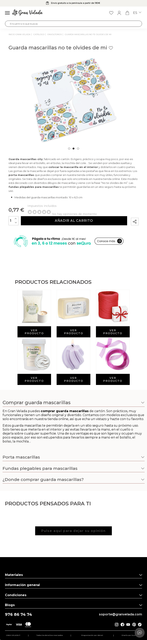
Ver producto (34, 332)
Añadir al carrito (74, 221)
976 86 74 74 (18, 614)
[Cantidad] (13, 220)
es (137, 13)
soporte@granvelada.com (120, 614)
